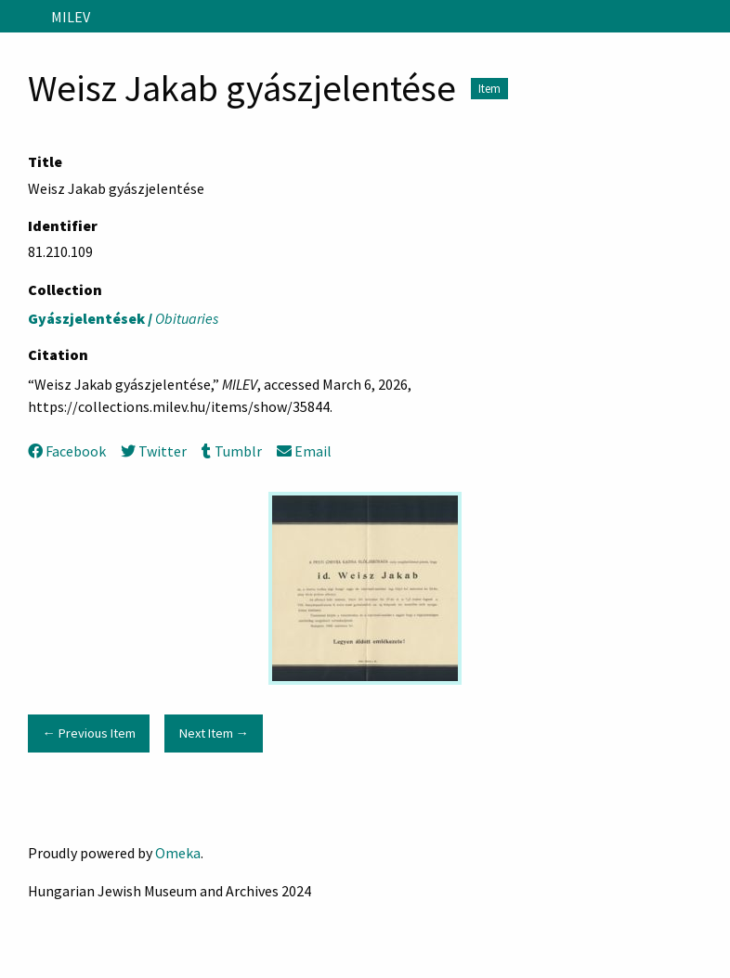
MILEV (70, 16)
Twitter (154, 451)
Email (304, 451)
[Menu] (21, 17)
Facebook (67, 451)
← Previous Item (88, 733)
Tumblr (231, 451)
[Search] (714, 16)
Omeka (178, 852)
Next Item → (214, 733)
